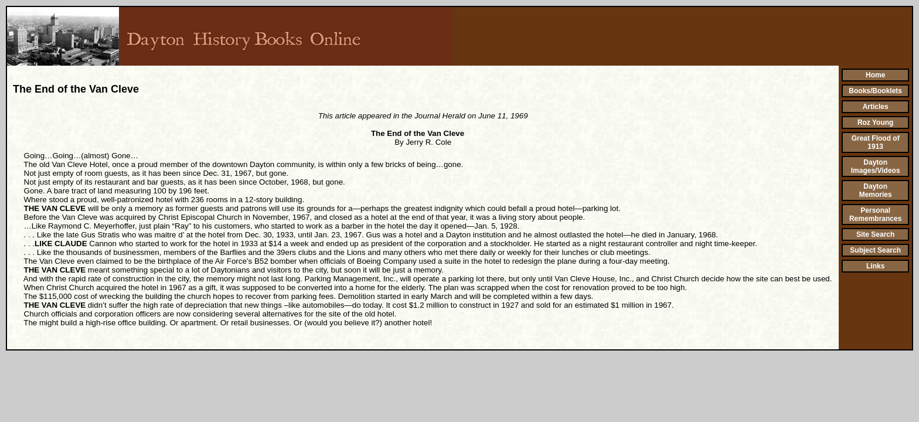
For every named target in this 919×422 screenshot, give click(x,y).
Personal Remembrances (875, 214)
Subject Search (875, 250)
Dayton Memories (875, 190)
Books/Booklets (875, 91)
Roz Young (875, 122)
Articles (876, 107)
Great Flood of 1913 (876, 142)
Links (875, 266)
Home (875, 75)
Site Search (875, 234)
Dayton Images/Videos (875, 166)
